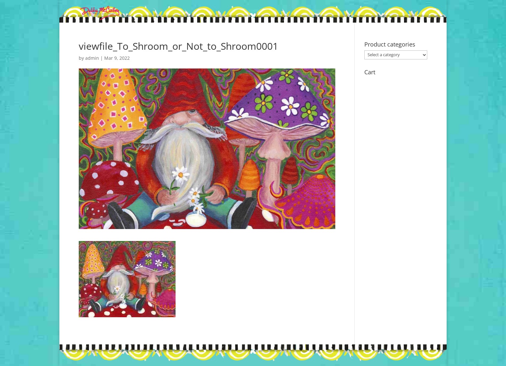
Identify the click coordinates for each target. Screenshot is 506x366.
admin (92, 58)
